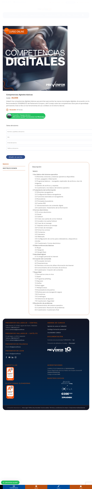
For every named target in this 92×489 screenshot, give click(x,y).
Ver (73, 340)
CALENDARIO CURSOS (54, 332)
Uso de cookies (45, 407)
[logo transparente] (45, 6)
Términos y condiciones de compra (59, 407)
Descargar (72, 343)
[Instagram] (15, 357)
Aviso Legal (25, 407)
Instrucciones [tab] (10, 168)
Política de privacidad (34, 407)
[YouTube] (9, 357)
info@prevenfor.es (19, 2)
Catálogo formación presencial (56, 329)
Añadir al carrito (15, 157)
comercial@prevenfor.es (17, 329)
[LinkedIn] (12, 357)
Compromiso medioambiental (77, 407)
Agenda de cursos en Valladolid (56, 326)
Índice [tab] (6, 164)
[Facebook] (6, 357)
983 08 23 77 (6, 2)
